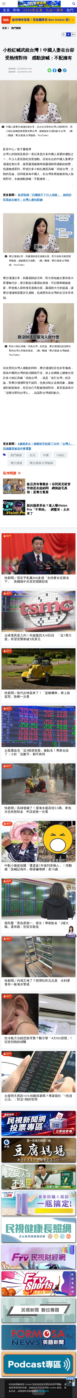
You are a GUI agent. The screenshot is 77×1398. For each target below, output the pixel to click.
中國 (46, 455)
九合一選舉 (55, 10)
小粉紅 (60, 455)
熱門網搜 (16, 455)
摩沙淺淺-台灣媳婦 (41, 463)
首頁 (6, 10)
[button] (73, 20)
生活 (32, 455)
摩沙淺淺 (16, 463)
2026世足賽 (33, 10)
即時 (16, 10)
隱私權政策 (43, 1390)
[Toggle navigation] (4, 3)
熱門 (70, 10)
